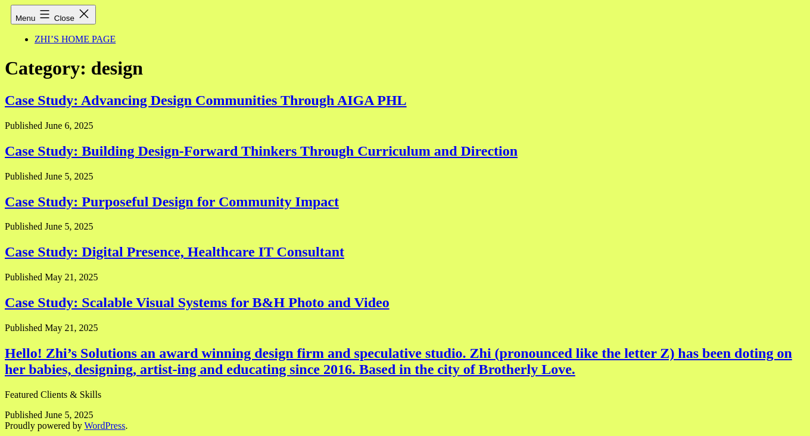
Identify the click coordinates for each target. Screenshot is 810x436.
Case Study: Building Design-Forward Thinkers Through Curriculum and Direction (261, 151)
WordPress (104, 425)
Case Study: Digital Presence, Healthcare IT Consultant (174, 251)
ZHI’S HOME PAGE (75, 39)
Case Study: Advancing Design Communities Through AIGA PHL (206, 100)
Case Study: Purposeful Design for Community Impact (172, 201)
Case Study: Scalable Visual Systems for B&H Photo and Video (197, 302)
